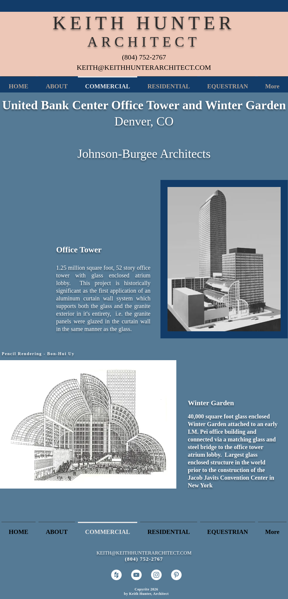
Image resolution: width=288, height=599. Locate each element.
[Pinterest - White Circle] (176, 575)
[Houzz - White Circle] (116, 575)
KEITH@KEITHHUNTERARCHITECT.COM (144, 67)
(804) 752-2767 (144, 57)
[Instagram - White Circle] (156, 575)
